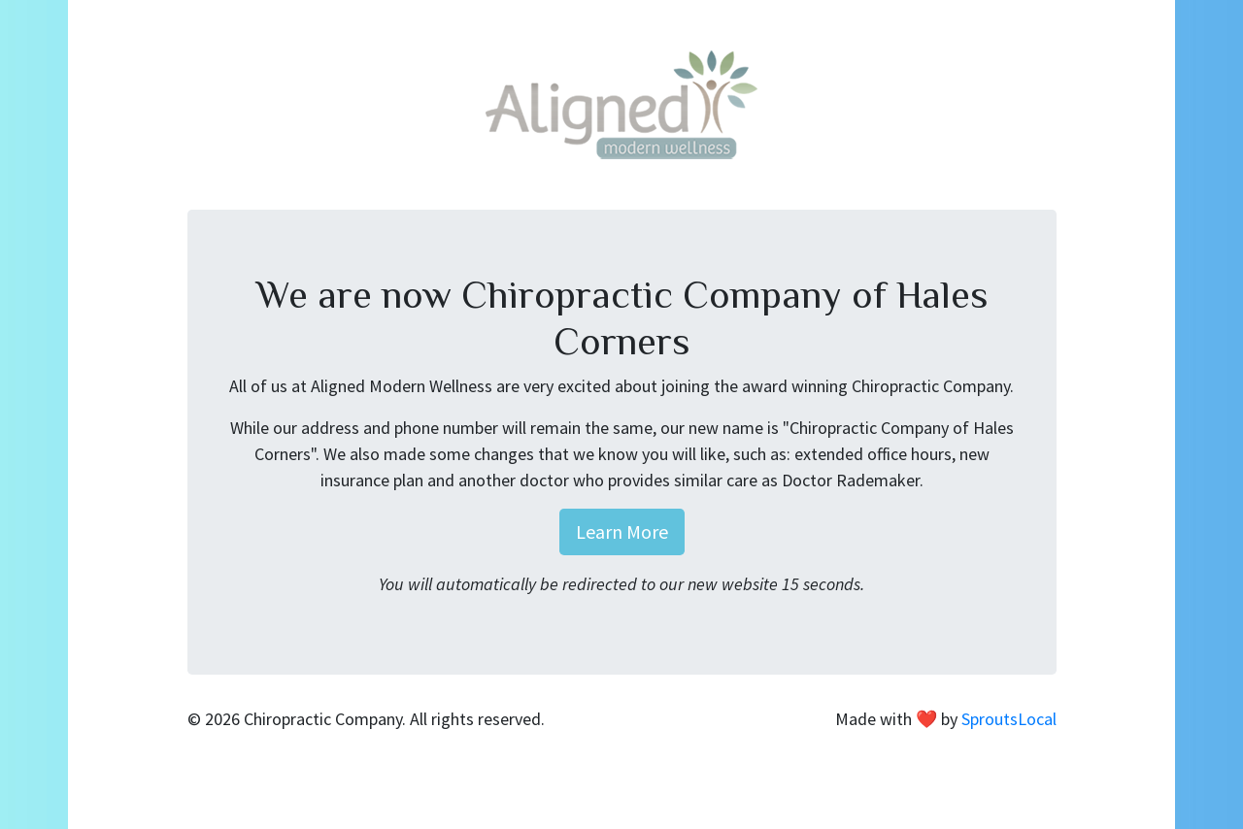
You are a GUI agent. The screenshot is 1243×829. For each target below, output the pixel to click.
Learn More (622, 531)
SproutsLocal (1009, 719)
